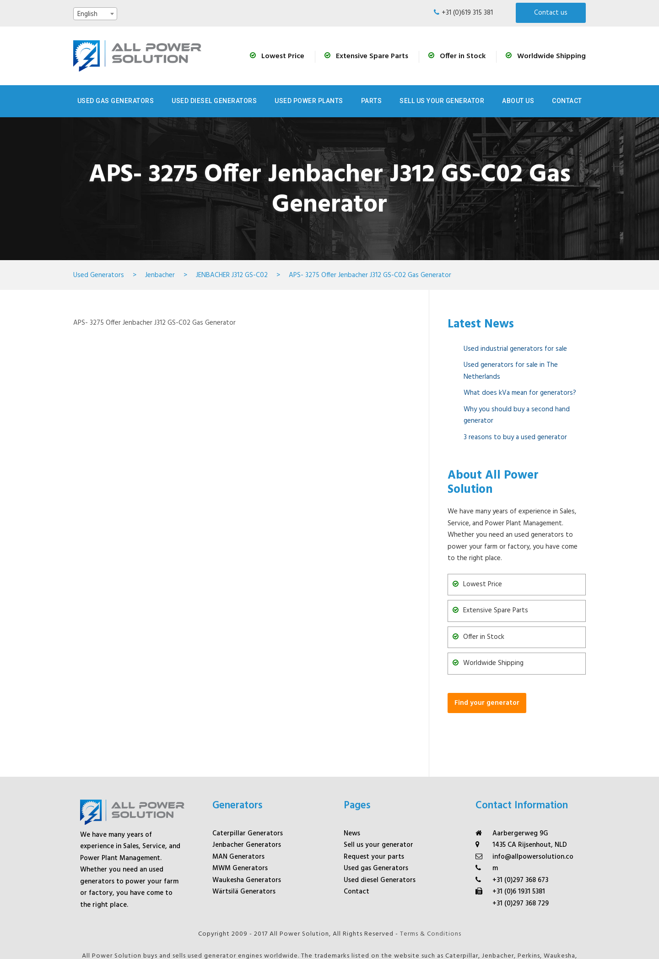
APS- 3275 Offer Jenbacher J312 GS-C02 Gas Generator (154, 322)
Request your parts (374, 811)
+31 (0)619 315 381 (467, 12)
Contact (567, 100)
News (352, 788)
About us (518, 100)
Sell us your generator (442, 100)
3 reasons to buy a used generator (515, 437)
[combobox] (95, 13)
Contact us (550, 12)
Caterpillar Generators (247, 788)
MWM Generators (240, 823)
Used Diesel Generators (214, 100)
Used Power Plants (309, 100)
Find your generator (486, 702)
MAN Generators (238, 811)
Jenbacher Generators (246, 800)
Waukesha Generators (246, 835)
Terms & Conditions (430, 889)
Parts (371, 100)
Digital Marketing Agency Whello (329, 944)
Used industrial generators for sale (515, 348)
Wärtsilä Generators (243, 847)
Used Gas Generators (115, 100)
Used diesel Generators (380, 835)
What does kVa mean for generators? (520, 392)
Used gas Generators (376, 823)
